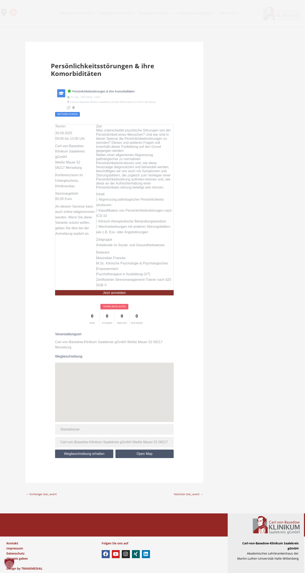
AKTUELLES (230, 13)
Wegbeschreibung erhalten (84, 454)
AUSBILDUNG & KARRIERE (196, 13)
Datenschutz (15, 553)
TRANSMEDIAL (32, 569)
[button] (9, 563)
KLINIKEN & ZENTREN (117, 13)
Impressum (14, 548)
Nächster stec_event (187, 494)
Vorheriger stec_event (43, 494)
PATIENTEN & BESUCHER (77, 13)
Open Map (144, 454)
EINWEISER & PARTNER (155, 13)
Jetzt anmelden (114, 293)
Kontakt (12, 543)
